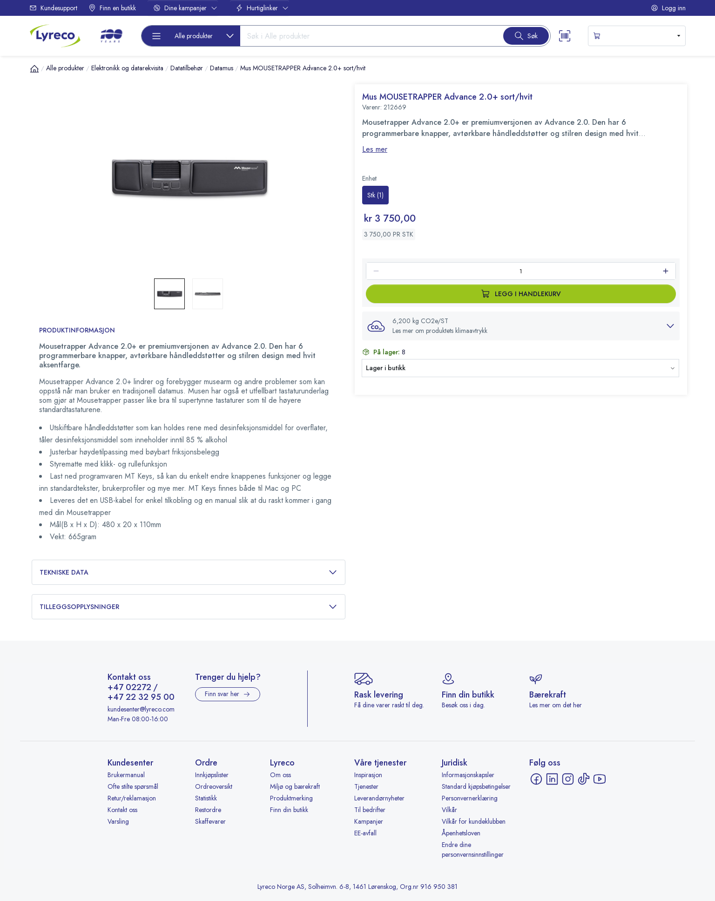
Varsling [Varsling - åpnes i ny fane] (118, 821)
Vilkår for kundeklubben (474, 821)
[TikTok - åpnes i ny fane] (584, 779)
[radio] (375, 195)
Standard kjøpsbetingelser (476, 786)
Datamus (221, 68)
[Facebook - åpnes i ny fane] (536, 779)
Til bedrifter (369, 809)
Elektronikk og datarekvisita (127, 68)
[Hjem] (34, 68)
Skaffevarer (210, 821)
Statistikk (206, 798)
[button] (521, 326)
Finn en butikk (112, 8)
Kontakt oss (122, 809)
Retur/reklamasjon (132, 798)
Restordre (208, 809)
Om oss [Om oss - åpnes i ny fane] (280, 774)
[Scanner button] (564, 35)
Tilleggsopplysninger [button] (188, 607)
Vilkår (449, 809)
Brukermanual (126, 774)
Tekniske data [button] (188, 572)
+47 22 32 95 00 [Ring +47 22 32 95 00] (141, 697)
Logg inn (668, 8)
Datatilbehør (186, 68)
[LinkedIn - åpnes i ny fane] (552, 779)
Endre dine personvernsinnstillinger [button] (473, 849)
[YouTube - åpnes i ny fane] (600, 779)
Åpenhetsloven (461, 833)
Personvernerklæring (470, 798)
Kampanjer (368, 821)
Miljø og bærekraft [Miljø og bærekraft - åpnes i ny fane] (295, 786)
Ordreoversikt (213, 786)
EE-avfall (365, 833)
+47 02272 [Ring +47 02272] (129, 688)
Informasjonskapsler (468, 774)
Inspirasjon (368, 774)
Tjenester (366, 786)
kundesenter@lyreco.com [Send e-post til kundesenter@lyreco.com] (141, 709)
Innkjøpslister (212, 774)
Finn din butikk (289, 809)
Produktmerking (291, 798)
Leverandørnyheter (379, 798)
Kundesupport (53, 8)
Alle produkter (65, 68)
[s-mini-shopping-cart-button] (637, 36)
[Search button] (526, 36)
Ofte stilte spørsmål (133, 786)
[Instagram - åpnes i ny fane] (568, 779)
